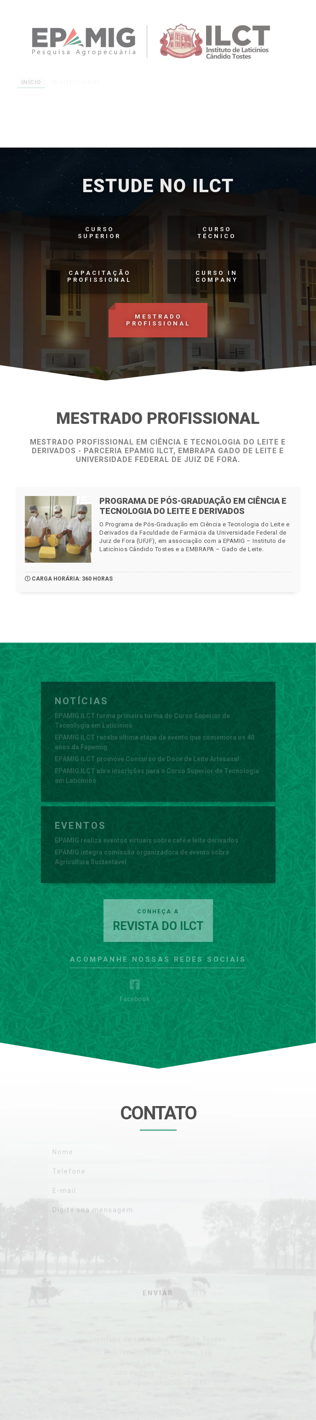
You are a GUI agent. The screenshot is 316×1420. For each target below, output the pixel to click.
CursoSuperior (99, 232)
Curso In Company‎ (216, 276)
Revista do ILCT (158, 920)
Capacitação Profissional (99, 276)
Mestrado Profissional (158, 319)
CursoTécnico (216, 232)
